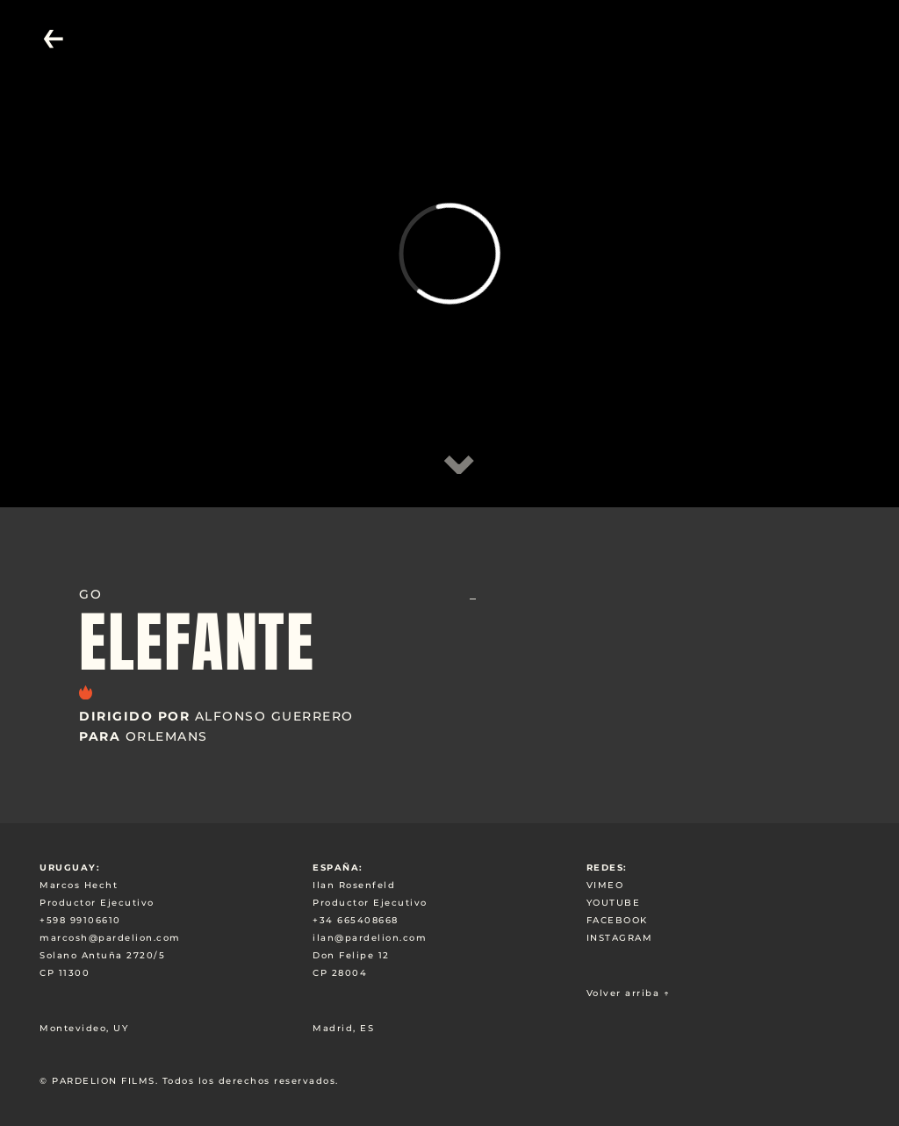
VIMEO (605, 885)
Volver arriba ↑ (628, 993)
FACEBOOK (617, 920)
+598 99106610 (80, 920)
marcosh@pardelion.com (110, 937)
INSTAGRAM (619, 937)
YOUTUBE (613, 902)
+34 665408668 (356, 920)
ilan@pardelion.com (370, 937)
